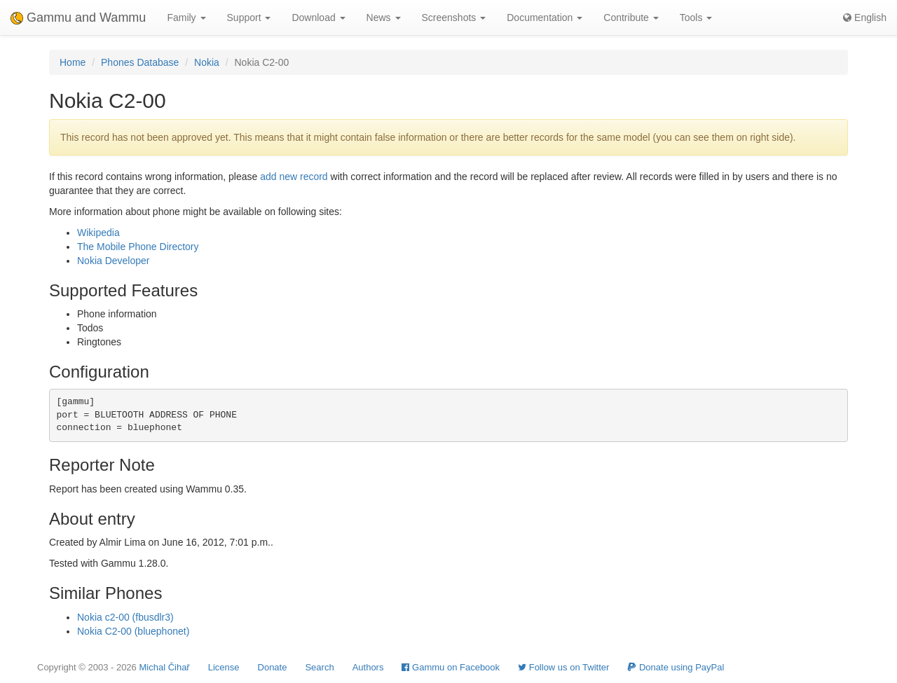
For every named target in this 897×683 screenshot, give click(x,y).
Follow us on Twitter (563, 667)
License (224, 667)
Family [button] (186, 17)
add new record (294, 176)
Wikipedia (98, 232)
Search (319, 667)
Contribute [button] (630, 17)
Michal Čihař (164, 667)
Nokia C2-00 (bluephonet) (133, 631)
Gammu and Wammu (78, 18)
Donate (272, 667)
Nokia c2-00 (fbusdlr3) (125, 617)
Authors (368, 667)
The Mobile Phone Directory (138, 246)
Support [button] (249, 17)
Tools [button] (696, 17)
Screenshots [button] (454, 17)
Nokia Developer (113, 260)
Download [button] (318, 17)
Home (72, 62)
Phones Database (140, 62)
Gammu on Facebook (451, 667)
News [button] (384, 17)
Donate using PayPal (675, 667)
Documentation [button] (544, 17)
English (864, 17)
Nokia (206, 62)
